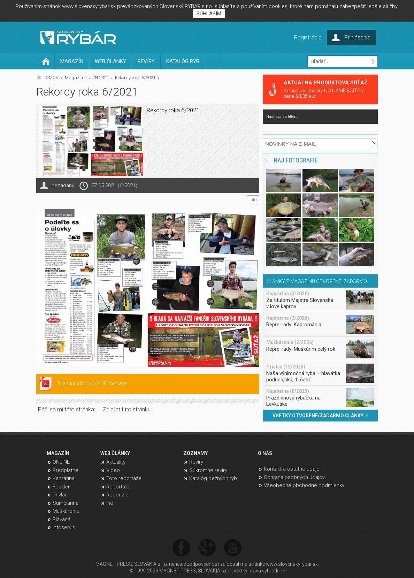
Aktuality (115, 462)
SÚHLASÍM (209, 13)
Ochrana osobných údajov (294, 477)
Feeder (61, 487)
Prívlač (60, 495)
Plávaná (61, 519)
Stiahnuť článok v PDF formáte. (92, 383)
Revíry (196, 462)
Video (113, 470)
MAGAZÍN (71, 61)
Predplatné (65, 470)
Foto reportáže (123, 478)
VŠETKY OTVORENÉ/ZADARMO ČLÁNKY (320, 415)
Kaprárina (64, 478)
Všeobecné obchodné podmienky (304, 485)
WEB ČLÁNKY (110, 61)
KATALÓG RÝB (182, 61)
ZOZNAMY (195, 453)
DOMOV (51, 77)
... (212, 61)
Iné (109, 503)
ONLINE (61, 462)
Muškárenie (66, 511)
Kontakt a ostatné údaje (292, 469)
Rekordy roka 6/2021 (135, 77)
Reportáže (118, 487)
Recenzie (117, 495)
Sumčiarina (65, 503)
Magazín (74, 77)
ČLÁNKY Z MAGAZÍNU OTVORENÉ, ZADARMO (317, 281)
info (253, 199)
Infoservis (64, 527)
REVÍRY (146, 61)
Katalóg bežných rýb (213, 478)
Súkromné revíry (208, 470)
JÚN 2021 (99, 77)
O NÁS (265, 453)
